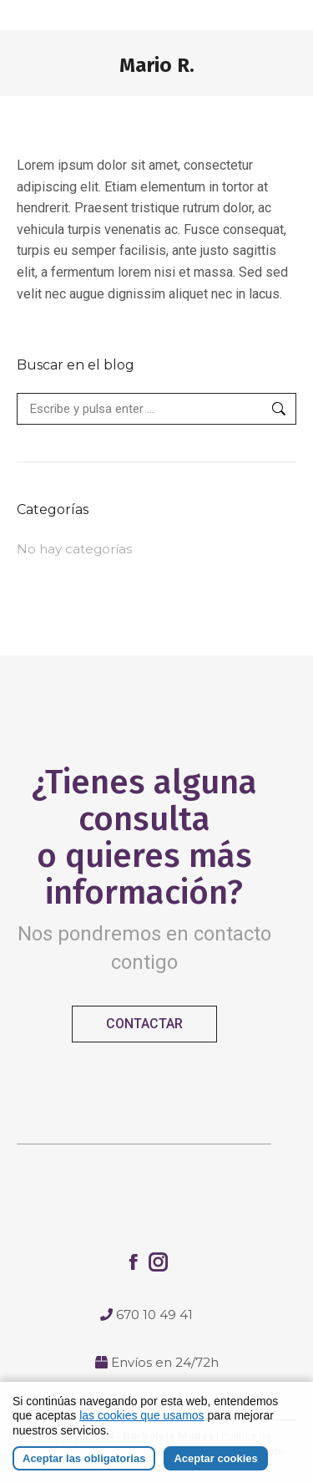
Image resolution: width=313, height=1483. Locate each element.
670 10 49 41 (154, 1314)
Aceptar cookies (215, 1458)
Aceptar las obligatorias (84, 1458)
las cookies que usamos (141, 1415)
